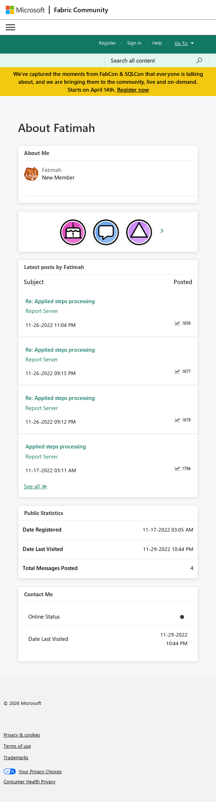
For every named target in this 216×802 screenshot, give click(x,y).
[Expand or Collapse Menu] (10, 27)
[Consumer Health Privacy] (108, 781)
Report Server (42, 310)
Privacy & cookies (22, 735)
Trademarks (16, 757)
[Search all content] (157, 60)
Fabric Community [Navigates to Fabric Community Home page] (81, 9)
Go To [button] (181, 43)
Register (107, 43)
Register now (133, 89)
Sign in (134, 43)
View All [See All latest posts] (35, 486)
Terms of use (17, 746)
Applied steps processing (56, 446)
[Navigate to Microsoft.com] (25, 10)
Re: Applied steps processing (60, 301)
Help (157, 43)
